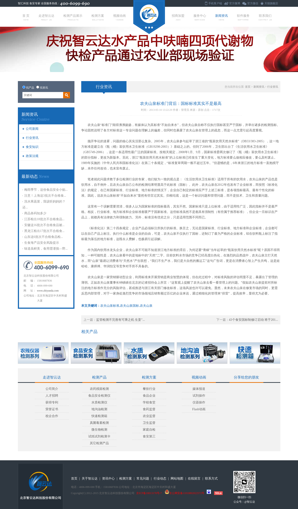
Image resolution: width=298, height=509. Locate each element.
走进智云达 (46, 17)
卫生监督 (149, 423)
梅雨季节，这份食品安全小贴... (46, 189)
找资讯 (44, 87)
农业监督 (149, 416)
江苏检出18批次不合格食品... (44, 219)
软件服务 (243, 17)
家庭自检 (149, 429)
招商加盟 (178, 17)
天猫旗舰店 (271, 3)
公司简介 (51, 389)
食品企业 (149, 395)
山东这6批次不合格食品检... (43, 237)
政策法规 (32, 156)
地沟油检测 (99, 409)
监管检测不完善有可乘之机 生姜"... (120, 319)
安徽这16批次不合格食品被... (44, 225)
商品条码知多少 (35, 213)
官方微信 (252, 3)
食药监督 (149, 409)
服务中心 (199, 17)
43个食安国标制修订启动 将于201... (253, 319)
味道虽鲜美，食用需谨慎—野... (46, 248)
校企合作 (51, 416)
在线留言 (194, 478)
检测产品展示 (72, 17)
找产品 (30, 87)
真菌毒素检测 (99, 423)
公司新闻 (32, 128)
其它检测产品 (99, 443)
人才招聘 (51, 395)
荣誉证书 (51, 409)
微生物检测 (99, 429)
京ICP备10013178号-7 (149, 493)
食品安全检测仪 (99, 395)
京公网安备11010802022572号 (185, 493)
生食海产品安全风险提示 (41, 242)
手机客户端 (215, 3)
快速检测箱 (99, 416)
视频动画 (119, 17)
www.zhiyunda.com (48, 290)
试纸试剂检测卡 (99, 436)
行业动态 (160, 478)
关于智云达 (90, 478)
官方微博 (234, 3)
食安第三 (149, 436)
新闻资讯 (221, 17)
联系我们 (265, 17)
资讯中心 (108, 478)
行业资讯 (32, 138)
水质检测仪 (99, 402)
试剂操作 (199, 395)
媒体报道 (199, 389)
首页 (247, 86)
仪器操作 (199, 402)
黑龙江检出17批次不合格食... (44, 231)
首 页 (26, 17)
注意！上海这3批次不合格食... (45, 195)
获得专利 (51, 402)
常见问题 (142, 478)
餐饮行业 (149, 389)
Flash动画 (198, 409)
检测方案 (97, 17)
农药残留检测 (99, 389)
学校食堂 (149, 402)
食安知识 (32, 147)
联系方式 (211, 478)
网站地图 (177, 478)
